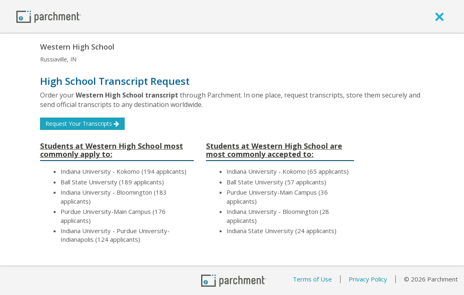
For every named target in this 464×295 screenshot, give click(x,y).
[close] (439, 16)
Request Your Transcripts (82, 123)
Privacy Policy (368, 279)
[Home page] (48, 16)
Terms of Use (312, 279)
